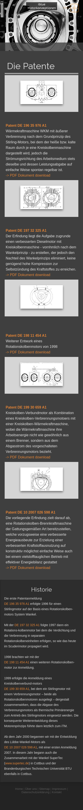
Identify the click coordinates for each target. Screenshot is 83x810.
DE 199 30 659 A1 (16, 689)
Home (19, 789)
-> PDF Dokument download (28, 175)
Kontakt (57, 792)
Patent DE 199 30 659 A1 (26, 407)
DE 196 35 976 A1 (16, 604)
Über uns (31, 789)
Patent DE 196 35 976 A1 (26, 125)
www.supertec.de (17, 763)
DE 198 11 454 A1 (16, 662)
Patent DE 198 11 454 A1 (26, 335)
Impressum (59, 789)
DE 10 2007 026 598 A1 (20, 747)
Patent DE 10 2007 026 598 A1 (30, 512)
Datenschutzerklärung (35, 792)
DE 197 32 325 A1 (27, 625)
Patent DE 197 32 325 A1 (26, 230)
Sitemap (44, 789)
